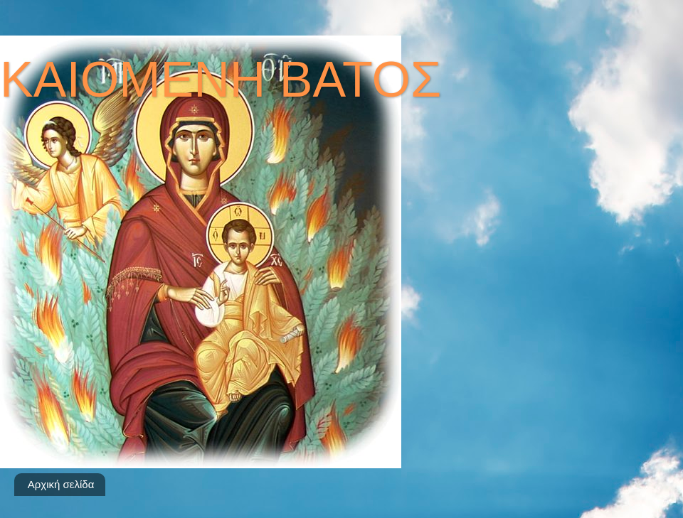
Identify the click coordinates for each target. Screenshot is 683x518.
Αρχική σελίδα (61, 484)
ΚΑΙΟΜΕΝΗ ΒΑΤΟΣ (220, 79)
